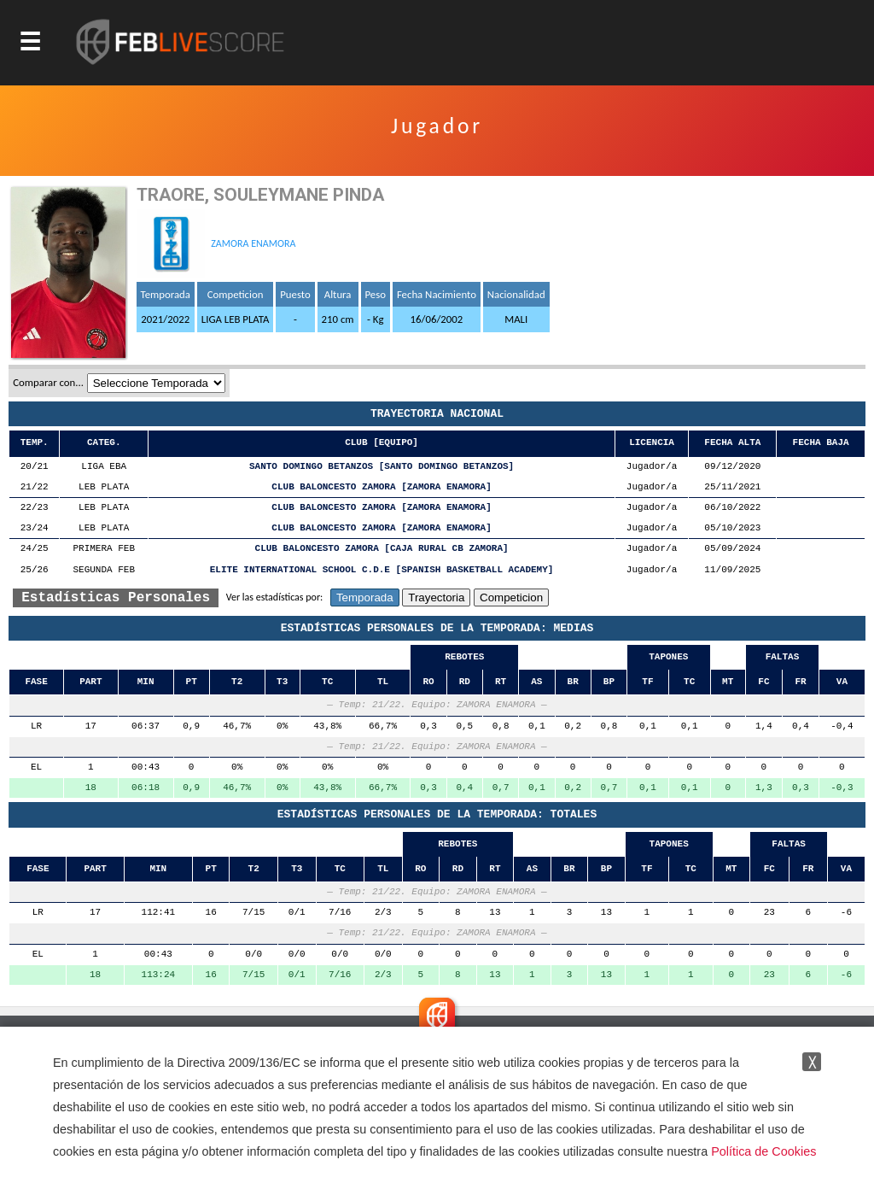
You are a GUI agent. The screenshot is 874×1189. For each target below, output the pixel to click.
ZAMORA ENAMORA (253, 243)
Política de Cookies (763, 1151)
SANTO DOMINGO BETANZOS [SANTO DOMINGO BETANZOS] (381, 466)
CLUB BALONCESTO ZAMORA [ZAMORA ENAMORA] (381, 487)
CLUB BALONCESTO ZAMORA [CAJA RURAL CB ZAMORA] (382, 548)
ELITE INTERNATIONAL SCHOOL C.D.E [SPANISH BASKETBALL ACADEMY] (382, 570)
